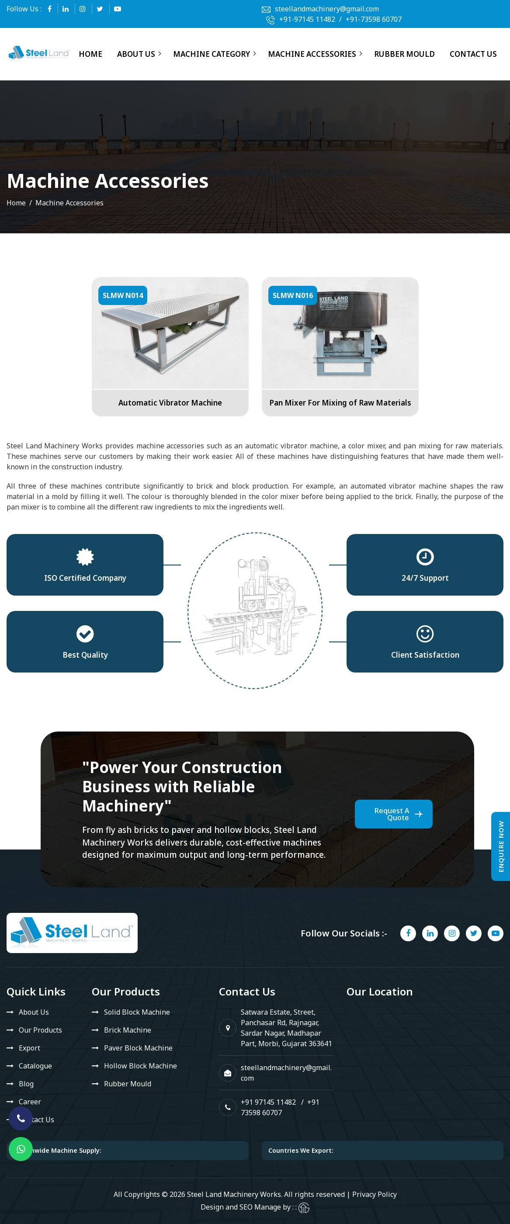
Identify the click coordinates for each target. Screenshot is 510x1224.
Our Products (40, 1030)
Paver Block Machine (138, 1048)
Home (90, 54)
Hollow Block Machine (140, 1066)
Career (30, 1101)
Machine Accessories (312, 54)
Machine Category (211, 54)
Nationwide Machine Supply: (57, 1150)
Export (29, 1048)
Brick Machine (127, 1030)
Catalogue (35, 1066)
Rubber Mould (404, 54)
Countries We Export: (300, 1150)
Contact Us (473, 54)
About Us (136, 54)
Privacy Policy (374, 1194)
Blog (26, 1084)
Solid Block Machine (137, 1012)
